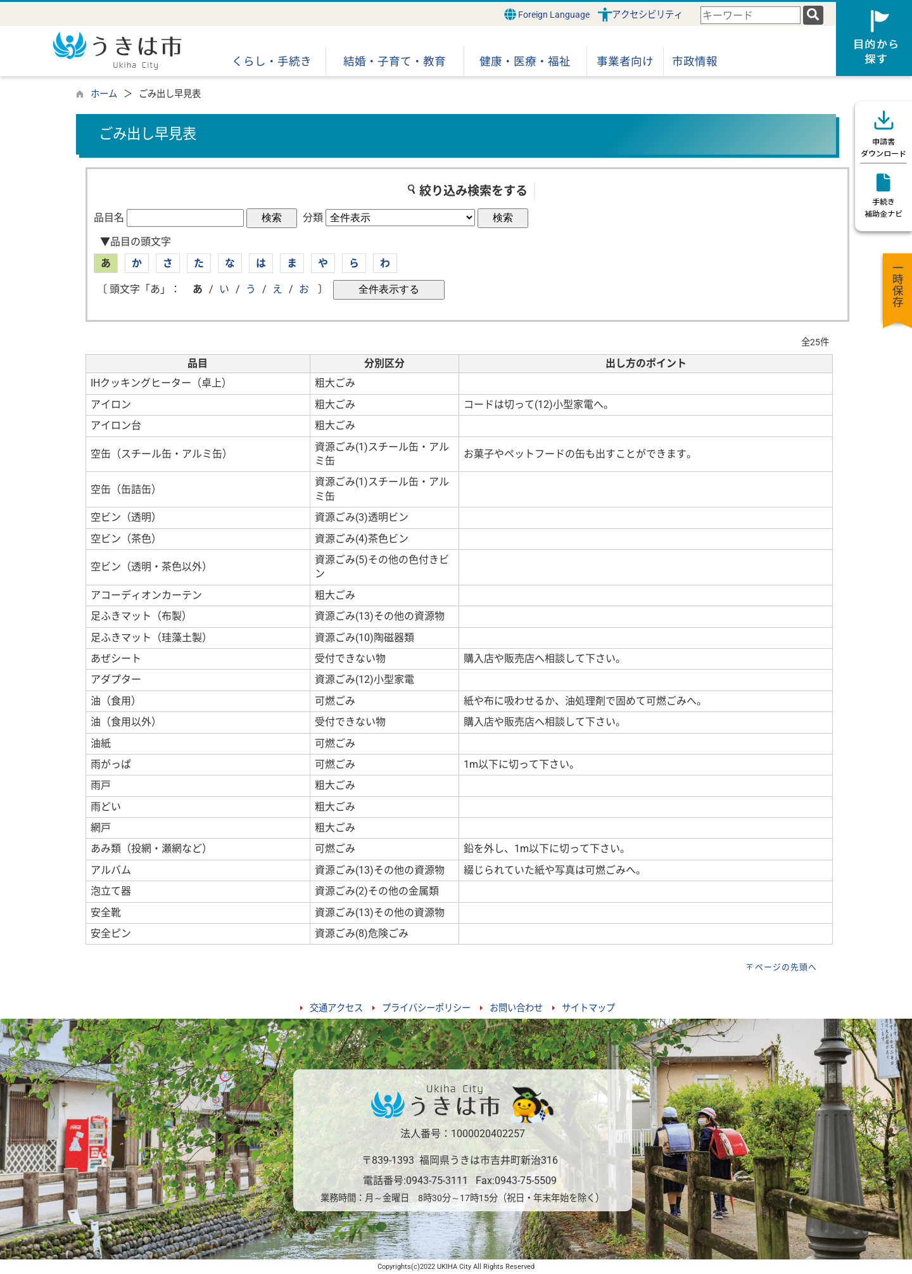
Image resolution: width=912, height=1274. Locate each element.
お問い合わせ (516, 1008)
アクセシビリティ (647, 15)
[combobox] (750, 15)
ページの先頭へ (786, 967)
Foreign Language (547, 14)
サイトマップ (588, 1008)
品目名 (109, 218)
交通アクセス (336, 1008)
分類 (313, 218)
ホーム (104, 94)
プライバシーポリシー (426, 1008)
